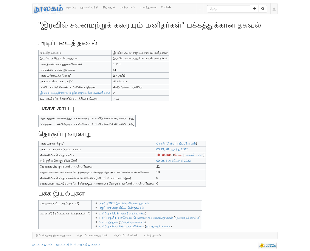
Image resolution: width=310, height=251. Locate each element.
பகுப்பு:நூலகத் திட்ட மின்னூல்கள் (121, 207)
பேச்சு (171, 143)
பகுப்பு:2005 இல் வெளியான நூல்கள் (124, 203)
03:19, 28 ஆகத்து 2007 (172, 149)
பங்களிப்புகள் (186, 143)
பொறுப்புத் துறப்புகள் (87, 244)
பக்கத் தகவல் (152, 235)
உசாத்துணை (148, 7)
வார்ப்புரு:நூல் (108, 222)
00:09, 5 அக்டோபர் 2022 (173, 160)
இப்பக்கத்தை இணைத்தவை (53, 235)
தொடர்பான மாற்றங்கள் (92, 235)
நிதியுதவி (108, 7)
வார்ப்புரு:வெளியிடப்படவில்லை (121, 226)
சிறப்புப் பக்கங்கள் (126, 235)
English (166, 7)
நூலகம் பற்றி (89, 7)
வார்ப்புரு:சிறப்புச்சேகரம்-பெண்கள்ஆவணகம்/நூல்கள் (136, 217)
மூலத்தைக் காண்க (133, 213)
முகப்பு (71, 7)
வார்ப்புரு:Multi (109, 213)
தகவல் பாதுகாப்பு (42, 244)
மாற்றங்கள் (127, 7)
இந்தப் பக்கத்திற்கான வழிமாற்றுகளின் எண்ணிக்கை (75, 92)
